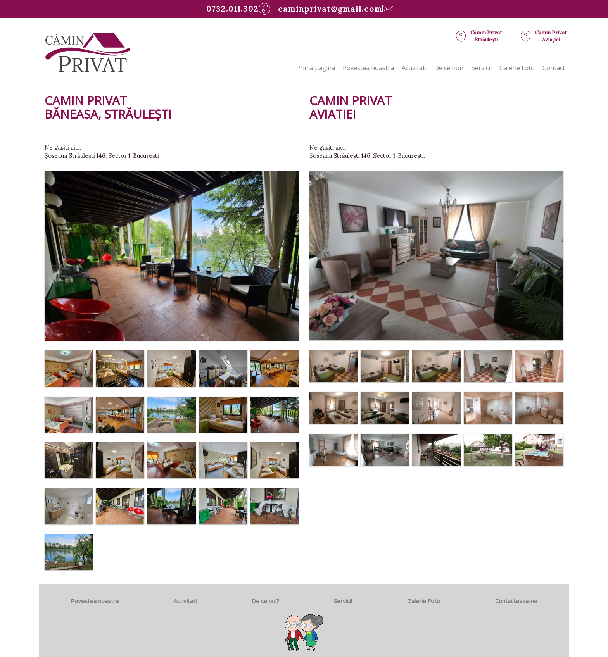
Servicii (482, 68)
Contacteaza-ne (516, 601)
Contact (553, 68)
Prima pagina (315, 68)
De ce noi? (449, 68)
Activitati (414, 68)
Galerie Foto (517, 68)
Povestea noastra (368, 68)
